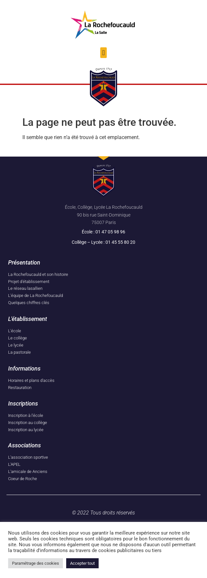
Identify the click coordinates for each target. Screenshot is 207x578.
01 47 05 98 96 (110, 231)
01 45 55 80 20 (120, 242)
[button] (103, 52)
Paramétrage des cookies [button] (35, 563)
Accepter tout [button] (82, 563)
